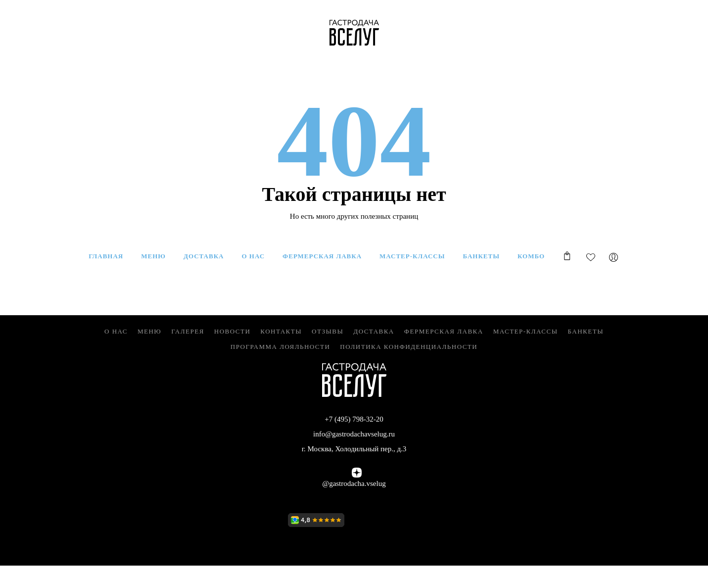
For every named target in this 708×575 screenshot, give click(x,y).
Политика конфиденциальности (408, 346)
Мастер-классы (525, 331)
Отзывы (327, 331)
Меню (149, 331)
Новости (232, 331)
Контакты (281, 331)
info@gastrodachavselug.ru (354, 434)
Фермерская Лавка (443, 331)
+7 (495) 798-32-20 (354, 419)
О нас (116, 331)
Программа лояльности (280, 346)
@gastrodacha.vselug (353, 483)
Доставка (373, 331)
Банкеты (586, 331)
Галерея (187, 331)
